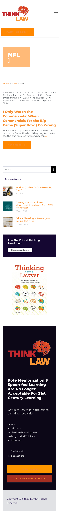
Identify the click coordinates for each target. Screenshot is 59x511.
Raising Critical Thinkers (21, 436)
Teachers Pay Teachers (24, 95)
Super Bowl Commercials (16, 100)
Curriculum (14, 428)
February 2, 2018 (12, 92)
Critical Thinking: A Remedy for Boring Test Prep (33, 219)
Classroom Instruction (36, 92)
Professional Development (23, 432)
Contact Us (17, 456)
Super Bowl (45, 97)
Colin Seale (46, 95)
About (11, 424)
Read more (15, 145)
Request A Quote (20, 250)
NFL (22, 97)
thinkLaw (35, 100)
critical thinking (11, 97)
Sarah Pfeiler (31, 97)
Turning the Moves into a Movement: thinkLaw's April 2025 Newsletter (34, 205)
